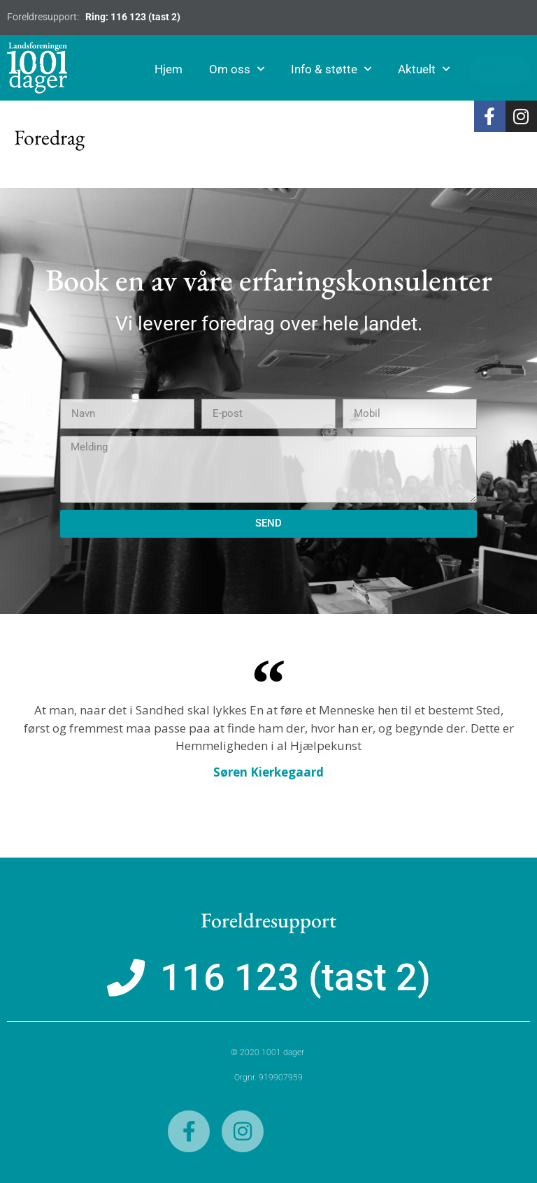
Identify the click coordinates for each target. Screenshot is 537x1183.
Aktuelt (426, 69)
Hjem (171, 69)
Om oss (239, 69)
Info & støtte (334, 69)
